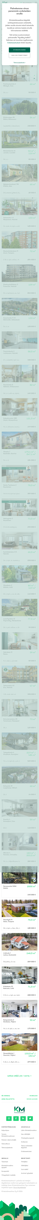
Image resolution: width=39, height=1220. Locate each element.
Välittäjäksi (24, 1165)
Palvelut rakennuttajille (9, 1140)
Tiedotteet (5, 1162)
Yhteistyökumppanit (27, 1138)
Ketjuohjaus (5, 1130)
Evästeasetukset (26, 1151)
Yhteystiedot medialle (8, 1175)
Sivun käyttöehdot (19, 1187)
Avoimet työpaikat (27, 1173)
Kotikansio (24, 1142)
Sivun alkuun (32, 1099)
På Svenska (6, 1095)
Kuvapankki (5, 1171)
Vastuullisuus (6, 1144)
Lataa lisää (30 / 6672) (18, 1076)
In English (33, 1095)
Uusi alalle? (24, 1169)
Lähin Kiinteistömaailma (29, 1130)
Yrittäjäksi (24, 1162)
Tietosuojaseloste (7, 1147)
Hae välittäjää (25, 1134)
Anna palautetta (8, 1099)
